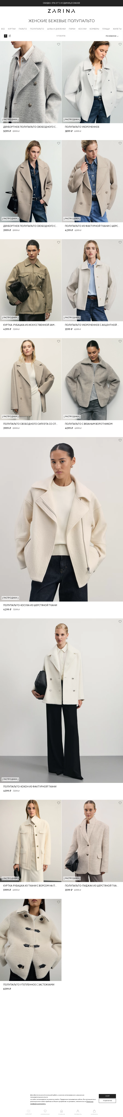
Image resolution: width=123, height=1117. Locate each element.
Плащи (106, 29)
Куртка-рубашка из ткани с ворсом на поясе (32, 885)
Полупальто (37, 29)
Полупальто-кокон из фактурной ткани (29, 786)
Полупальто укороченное (82, 127)
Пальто (23, 29)
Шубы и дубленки (56, 29)
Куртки (12, 29)
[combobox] (112, 36)
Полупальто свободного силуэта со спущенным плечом (41, 424)
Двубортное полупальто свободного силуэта (34, 127)
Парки (72, 29)
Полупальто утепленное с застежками (28, 984)
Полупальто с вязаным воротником (88, 424)
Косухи (82, 29)
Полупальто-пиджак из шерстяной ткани (92, 885)
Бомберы (94, 29)
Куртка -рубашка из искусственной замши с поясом (37, 325)
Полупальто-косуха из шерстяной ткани (30, 605)
